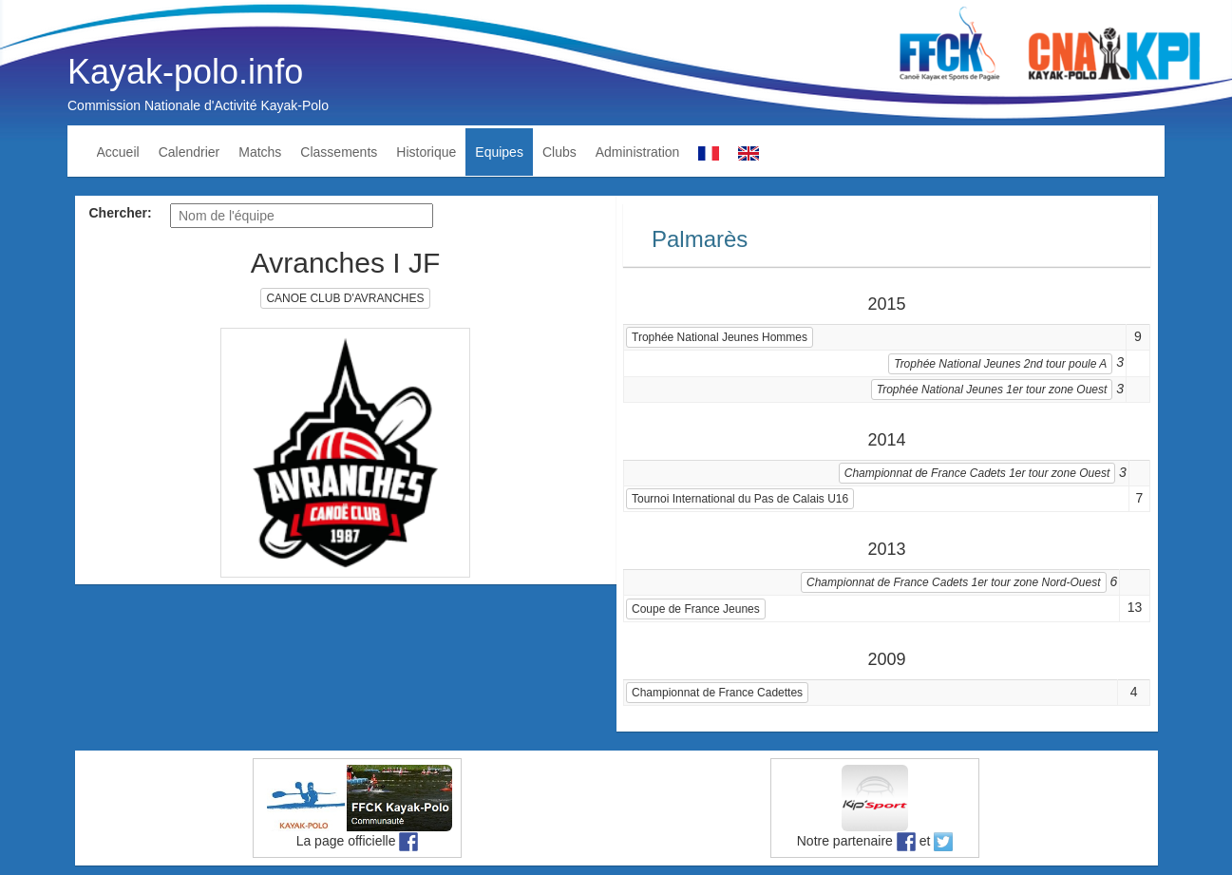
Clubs (559, 152)
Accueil (118, 152)
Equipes (499, 152)
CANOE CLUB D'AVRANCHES (345, 298)
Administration (638, 152)
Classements (338, 152)
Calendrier (189, 152)
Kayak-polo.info (185, 71)
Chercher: (120, 212)
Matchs (259, 152)
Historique (426, 152)
